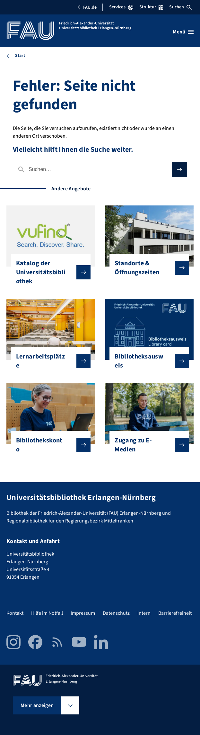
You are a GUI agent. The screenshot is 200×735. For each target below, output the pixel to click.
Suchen (180, 7)
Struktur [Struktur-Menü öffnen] (151, 7)
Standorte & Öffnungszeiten (147, 268)
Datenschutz (116, 613)
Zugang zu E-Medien (147, 445)
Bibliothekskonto (48, 445)
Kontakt (14, 613)
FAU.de (87, 7)
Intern (144, 613)
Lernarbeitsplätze (48, 361)
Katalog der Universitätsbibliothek (48, 272)
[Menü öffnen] (183, 32)
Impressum (83, 613)
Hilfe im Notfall (47, 613)
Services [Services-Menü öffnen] (121, 7)
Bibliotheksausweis (147, 361)
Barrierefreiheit (175, 613)
